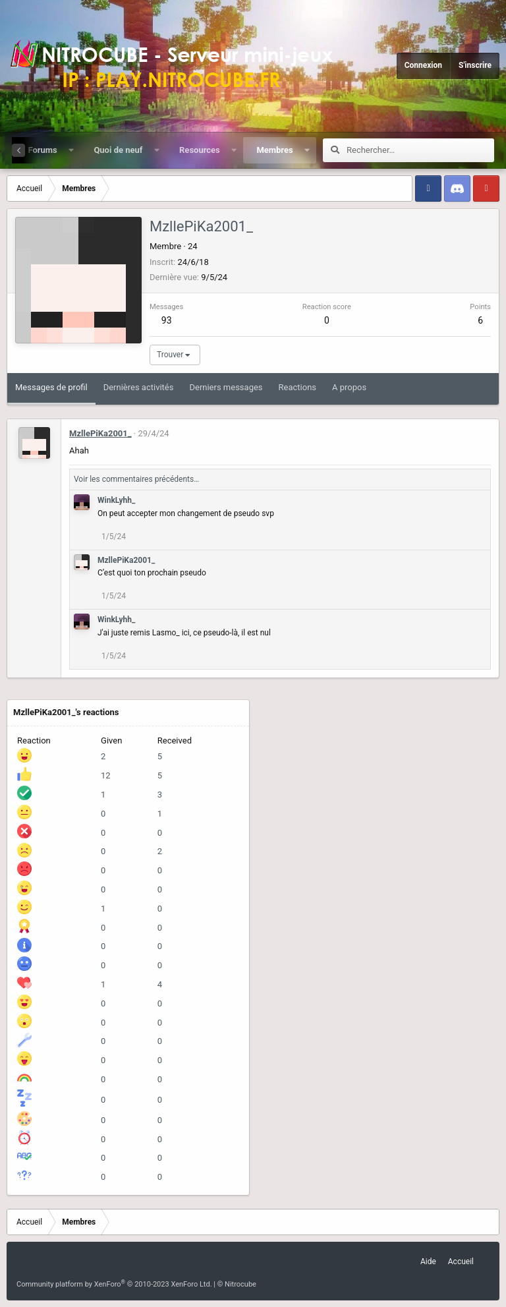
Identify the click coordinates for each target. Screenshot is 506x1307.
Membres (274, 150)
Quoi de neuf (118, 150)
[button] (70, 150)
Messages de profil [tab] (51, 387)
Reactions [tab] (298, 387)
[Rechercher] (420, 150)
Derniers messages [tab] (225, 387)
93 (166, 320)
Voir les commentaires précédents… (136, 479)
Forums (42, 150)
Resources (199, 150)
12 (106, 775)
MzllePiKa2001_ (100, 433)
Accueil (461, 1261)
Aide (428, 1261)
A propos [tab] (349, 387)
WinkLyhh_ (116, 500)
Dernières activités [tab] (138, 387)
